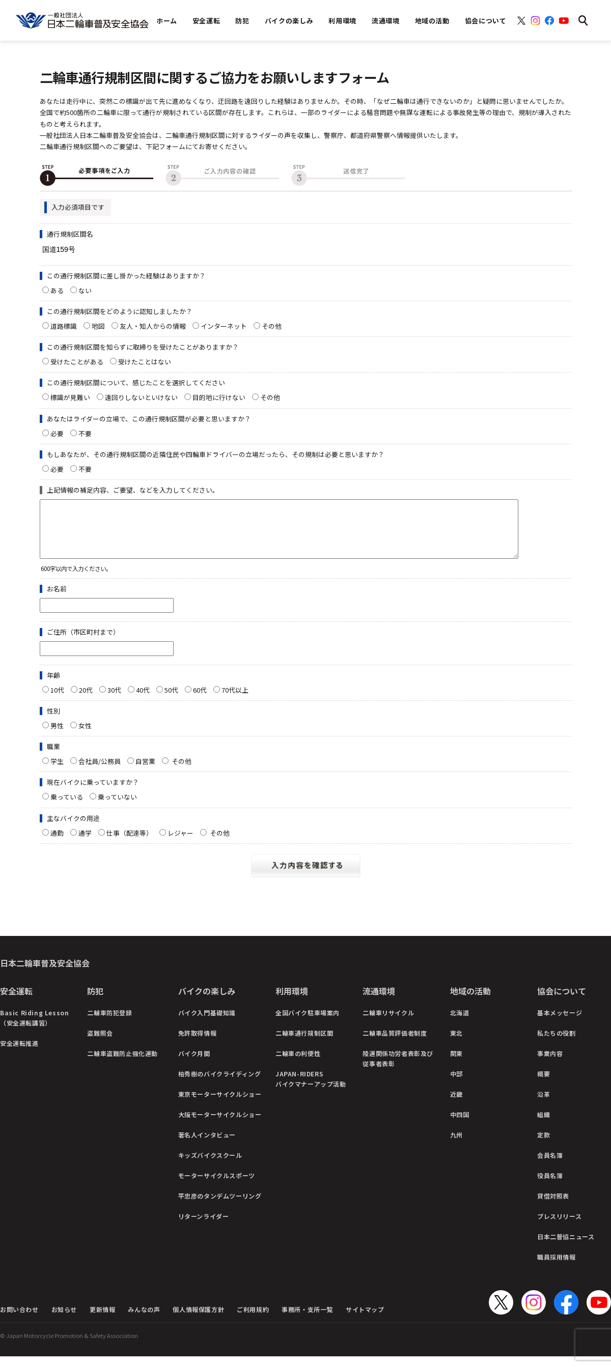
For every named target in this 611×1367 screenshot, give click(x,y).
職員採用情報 (556, 1267)
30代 (114, 700)
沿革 (543, 1104)
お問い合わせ (19, 1320)
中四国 (459, 1125)
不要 (85, 433)
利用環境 (291, 1001)
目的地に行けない (218, 397)
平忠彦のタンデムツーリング (220, 1206)
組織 (543, 1125)
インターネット (224, 326)
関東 (456, 1064)
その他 (275, 326)
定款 (543, 1145)
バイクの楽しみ (206, 1001)
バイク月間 (194, 1064)
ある (57, 290)
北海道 (459, 1023)
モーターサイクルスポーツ (216, 1186)
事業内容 (550, 1064)
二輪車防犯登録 (109, 1023)
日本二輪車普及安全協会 (45, 973)
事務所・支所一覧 (307, 1320)
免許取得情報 (197, 1043)
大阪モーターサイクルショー (220, 1125)
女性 (85, 736)
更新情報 (102, 1320)
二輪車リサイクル (388, 1023)
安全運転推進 (19, 1053)
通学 (85, 843)
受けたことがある (76, 361)
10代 (57, 700)
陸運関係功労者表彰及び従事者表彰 (398, 1069)
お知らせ (64, 1320)
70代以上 (234, 700)
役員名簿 (550, 1186)
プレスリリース (559, 1226)
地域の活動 (470, 1001)
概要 (543, 1084)
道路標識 (63, 326)
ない (85, 290)
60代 (200, 700)
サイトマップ (365, 1320)
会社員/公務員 (99, 772)
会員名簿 (550, 1165)
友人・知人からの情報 (153, 326)
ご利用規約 (253, 1320)
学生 (57, 772)
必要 (57, 433)
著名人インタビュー (207, 1145)
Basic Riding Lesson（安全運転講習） (34, 1028)
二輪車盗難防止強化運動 (122, 1064)
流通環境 (379, 1001)
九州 (456, 1145)
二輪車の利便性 (297, 1064)
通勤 (57, 843)
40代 (143, 700)
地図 (98, 326)
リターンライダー (203, 1226)
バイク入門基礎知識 (207, 1023)
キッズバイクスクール (210, 1165)
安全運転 (16, 1001)
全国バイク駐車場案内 (307, 1023)
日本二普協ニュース (565, 1247)
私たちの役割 (556, 1043)
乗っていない (117, 807)
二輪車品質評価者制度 (395, 1043)
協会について (561, 1001)
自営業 (145, 772)
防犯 (95, 1001)
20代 (86, 700)
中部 (456, 1084)
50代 (171, 700)
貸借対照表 (553, 1206)
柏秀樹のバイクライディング (219, 1084)
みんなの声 (144, 1320)
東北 (456, 1043)
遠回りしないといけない (141, 397)
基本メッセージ (559, 1023)
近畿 (456, 1104)
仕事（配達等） (129, 843)
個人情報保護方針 (198, 1320)
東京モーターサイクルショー (220, 1104)
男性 (57, 736)
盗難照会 (100, 1043)
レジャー (180, 843)
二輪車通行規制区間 (304, 1043)
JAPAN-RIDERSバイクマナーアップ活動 (310, 1089)
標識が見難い (70, 397)
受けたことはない (144, 361)
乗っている (66, 807)
